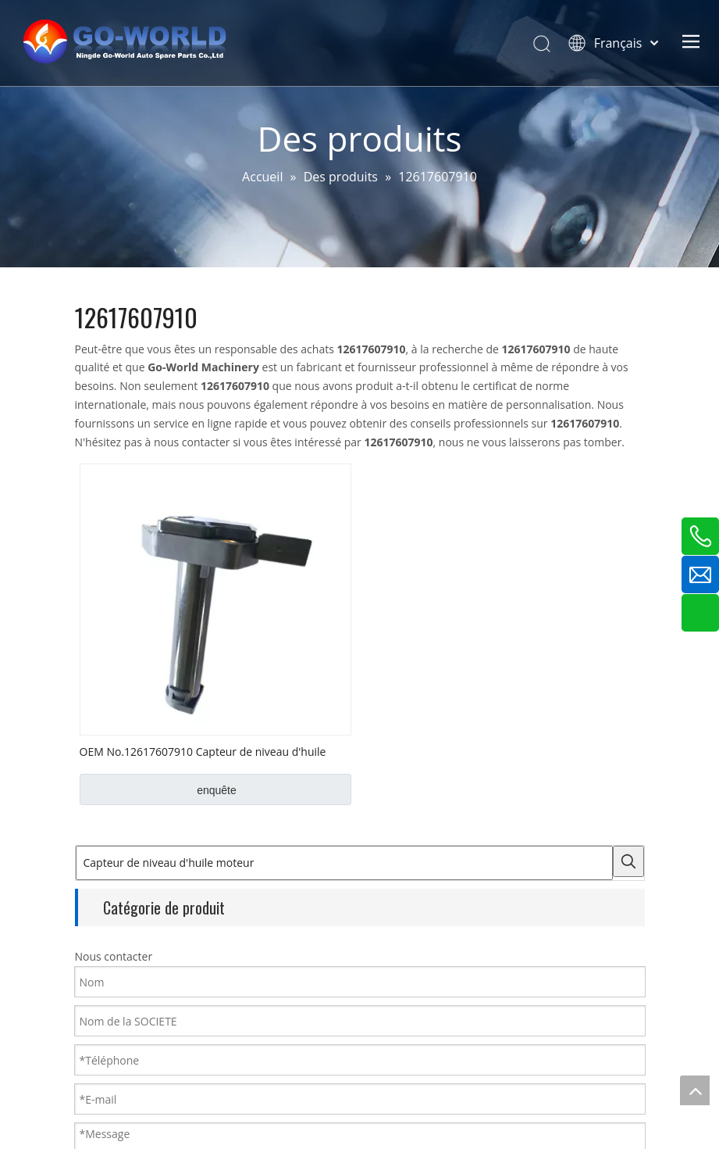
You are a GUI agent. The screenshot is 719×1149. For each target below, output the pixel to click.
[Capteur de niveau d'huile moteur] (146, 863)
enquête (217, 790)
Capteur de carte (121, 1124)
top (695, 1090)
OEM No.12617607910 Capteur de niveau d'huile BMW (203, 751)
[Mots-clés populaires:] (232, 861)
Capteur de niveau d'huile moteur (167, 1085)
